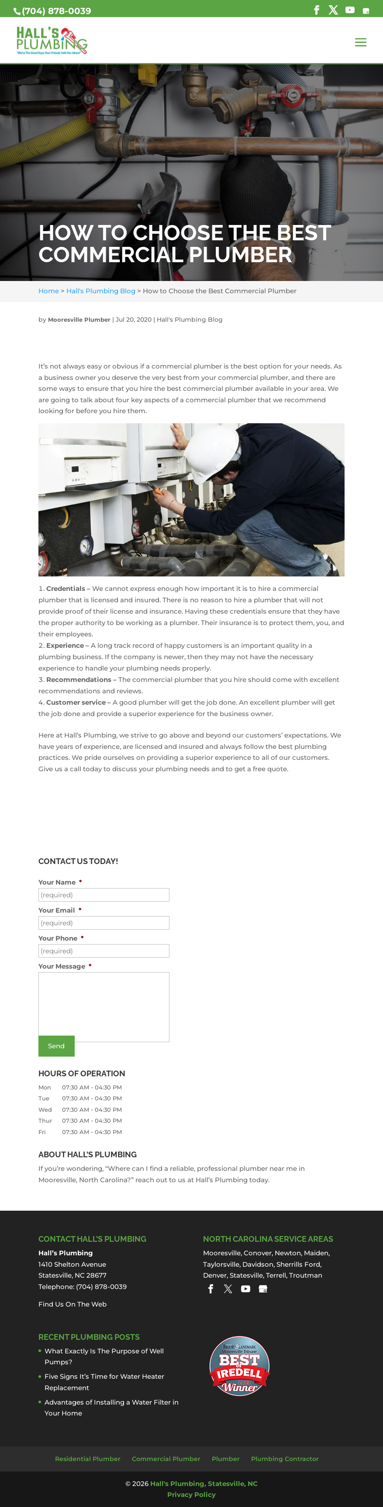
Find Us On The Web (72, 1304)
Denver (215, 1275)
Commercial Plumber (166, 1459)
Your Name (60, 882)
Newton (288, 1253)
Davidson (257, 1264)
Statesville (246, 1275)
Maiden (316, 1253)
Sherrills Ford (298, 1264)
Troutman (305, 1275)
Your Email (60, 910)
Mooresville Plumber (79, 319)
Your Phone (61, 938)
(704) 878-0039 (56, 11)
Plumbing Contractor (285, 1459)
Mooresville (222, 1253)
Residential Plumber (88, 1459)
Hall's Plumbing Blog (190, 319)
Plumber (226, 1459)
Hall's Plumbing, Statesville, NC (204, 1483)
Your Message (65, 966)
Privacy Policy (191, 1494)
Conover (258, 1253)
